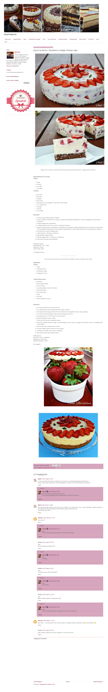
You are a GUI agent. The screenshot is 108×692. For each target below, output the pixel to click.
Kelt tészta (91, 39)
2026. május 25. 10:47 (48, 630)
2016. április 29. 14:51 (48, 542)
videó (54, 467)
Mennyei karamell (63, 39)
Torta (44, 39)
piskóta (45, 467)
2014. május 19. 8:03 (48, 479)
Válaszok (42, 488)
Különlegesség (73, 39)
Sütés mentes (82, 39)
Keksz (97, 39)
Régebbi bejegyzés (98, 681)
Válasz (39, 485)
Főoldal (68, 681)
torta (49, 467)
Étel (6, 42)
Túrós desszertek (52, 39)
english (39, 467)
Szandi (44, 491)
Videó (24, 39)
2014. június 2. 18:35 (48, 505)
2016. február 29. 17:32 (49, 517)
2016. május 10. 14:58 (54, 581)
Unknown (40, 517)
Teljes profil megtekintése (12, 66)
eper (43, 467)
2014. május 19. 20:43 (54, 491)
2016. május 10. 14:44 (48, 594)
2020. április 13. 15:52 (48, 620)
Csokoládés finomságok (34, 39)
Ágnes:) (40, 479)
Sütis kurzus (8, 39)
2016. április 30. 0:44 (54, 555)
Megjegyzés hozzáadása (40, 638)
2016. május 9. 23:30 (48, 568)
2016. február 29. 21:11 (54, 529)
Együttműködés (17, 39)
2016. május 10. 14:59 (54, 607)
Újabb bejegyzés (38, 681)
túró (51, 467)
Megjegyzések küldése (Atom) (47, 684)
